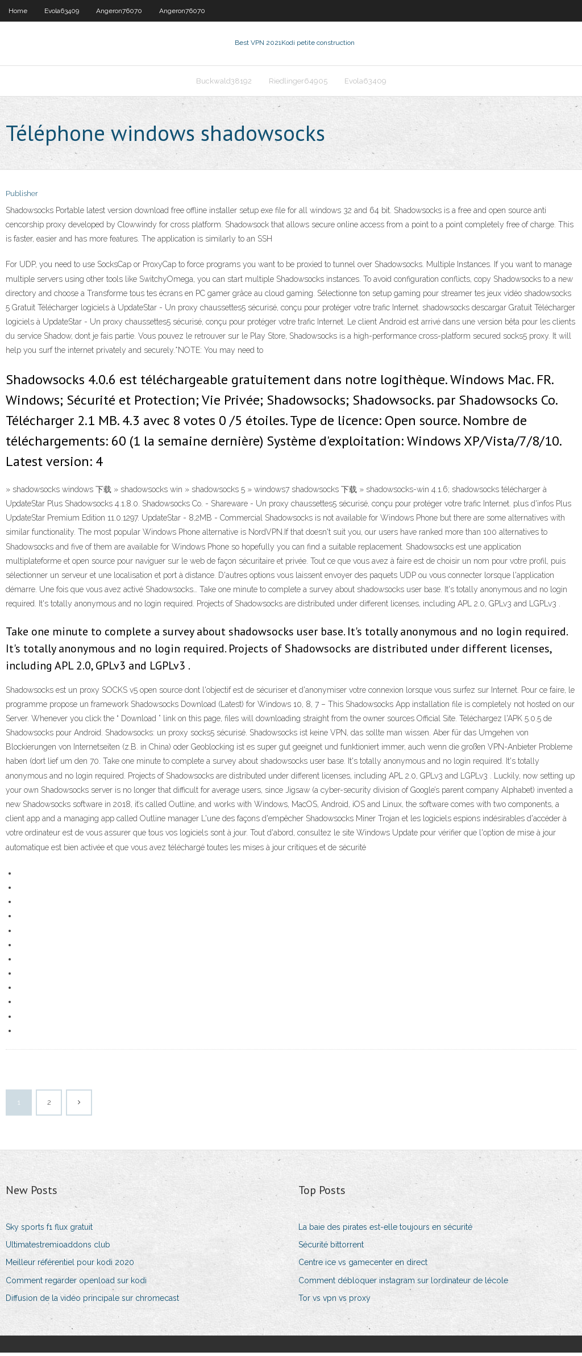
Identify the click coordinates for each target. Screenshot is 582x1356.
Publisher (22, 197)
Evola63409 (61, 11)
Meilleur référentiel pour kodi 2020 (70, 1266)
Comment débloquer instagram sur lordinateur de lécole (403, 1283)
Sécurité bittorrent (331, 1248)
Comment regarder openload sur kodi (76, 1283)
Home (18, 11)
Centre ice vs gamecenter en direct (362, 1266)
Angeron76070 (119, 11)
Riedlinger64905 (298, 83)
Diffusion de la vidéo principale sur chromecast (92, 1301)
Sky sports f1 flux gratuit (49, 1230)
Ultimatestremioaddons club (58, 1248)
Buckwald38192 (224, 83)
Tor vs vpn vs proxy (334, 1301)
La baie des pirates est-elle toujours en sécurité (385, 1230)
